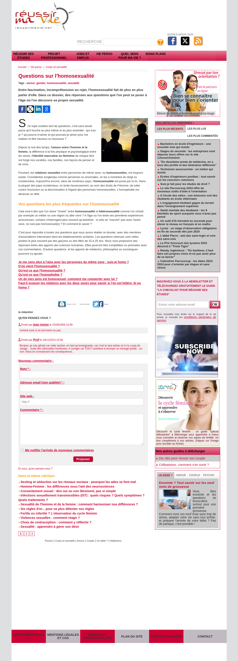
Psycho (44, 533)
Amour (80, 533)
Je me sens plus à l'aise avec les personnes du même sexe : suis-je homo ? (69, 261)
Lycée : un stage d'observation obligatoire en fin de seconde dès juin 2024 (187, 230)
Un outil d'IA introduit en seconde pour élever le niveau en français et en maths (184, 222)
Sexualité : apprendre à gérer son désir (47, 519)
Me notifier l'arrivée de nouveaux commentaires (59, 445)
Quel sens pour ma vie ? (129, 55)
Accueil (22, 67)
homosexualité (55, 82)
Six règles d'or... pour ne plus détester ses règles (54, 502)
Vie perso (104, 54)
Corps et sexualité (53, 67)
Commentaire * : (31, 405)
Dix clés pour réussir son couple (180, 454)
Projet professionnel (54, 55)
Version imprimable (87, 299)
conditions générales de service (197, 316)
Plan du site (132, 632)
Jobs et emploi (82, 55)
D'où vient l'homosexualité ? (37, 265)
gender (40, 82)
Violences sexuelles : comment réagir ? (48, 511)
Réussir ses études (23, 55)
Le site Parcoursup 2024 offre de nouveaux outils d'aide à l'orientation (182, 189)
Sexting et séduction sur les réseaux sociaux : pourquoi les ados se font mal (74, 477)
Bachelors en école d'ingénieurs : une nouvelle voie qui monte (184, 145)
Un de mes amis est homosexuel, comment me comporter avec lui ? (64, 278)
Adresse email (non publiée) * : (42, 377)
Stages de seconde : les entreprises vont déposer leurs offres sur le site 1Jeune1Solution (186, 154)
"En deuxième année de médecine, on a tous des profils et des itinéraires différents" (187, 163)
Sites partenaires (166, 632)
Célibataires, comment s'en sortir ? (181, 461)
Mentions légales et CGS (63, 632)
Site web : (27, 391)
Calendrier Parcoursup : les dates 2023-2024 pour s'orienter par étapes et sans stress (185, 264)
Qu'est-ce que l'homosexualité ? (40, 270)
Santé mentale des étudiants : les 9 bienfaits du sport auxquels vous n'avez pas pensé (186, 213)
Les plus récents (170, 128)
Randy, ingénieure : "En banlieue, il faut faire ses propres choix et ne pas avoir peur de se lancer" (186, 254)
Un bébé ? (104, 533)
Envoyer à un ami (56, 299)
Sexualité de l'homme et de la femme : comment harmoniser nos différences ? (75, 498)
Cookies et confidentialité (97, 632)
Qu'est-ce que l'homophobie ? (38, 274)
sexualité (71, 82)
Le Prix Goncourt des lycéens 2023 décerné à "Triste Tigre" (182, 244)
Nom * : (25, 364)
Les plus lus (196, 128)
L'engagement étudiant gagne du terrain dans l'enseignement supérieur (185, 204)
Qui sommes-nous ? (29, 632)
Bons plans (156, 54)
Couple (91, 533)
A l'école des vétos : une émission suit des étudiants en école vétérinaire (187, 197)
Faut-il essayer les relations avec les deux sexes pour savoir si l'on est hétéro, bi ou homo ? (80, 282)
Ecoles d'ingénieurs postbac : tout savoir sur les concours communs (186, 178)
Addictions (119, 533)
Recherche (90, 42)
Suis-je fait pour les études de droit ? (185, 184)
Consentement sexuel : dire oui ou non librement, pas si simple (65, 485)
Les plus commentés (202, 135)
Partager (114, 299)
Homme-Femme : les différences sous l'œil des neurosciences (64, 481)
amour (30, 82)
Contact (205, 632)
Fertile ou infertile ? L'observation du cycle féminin (56, 506)
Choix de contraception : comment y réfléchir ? (53, 515)
